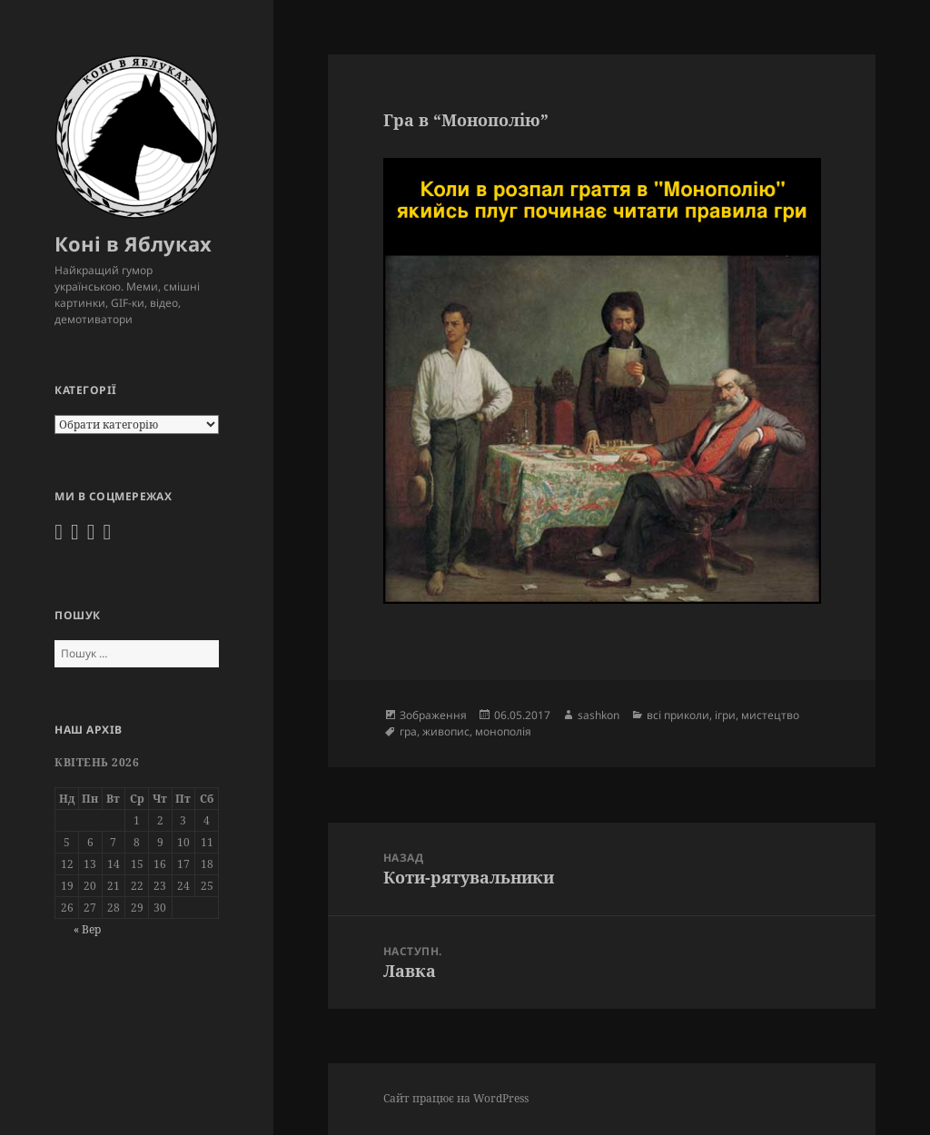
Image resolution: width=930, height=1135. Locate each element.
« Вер (87, 929)
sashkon (598, 715)
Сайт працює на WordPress (456, 1098)
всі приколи (678, 715)
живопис (446, 731)
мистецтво (770, 715)
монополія (503, 731)
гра (408, 731)
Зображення (433, 715)
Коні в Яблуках (133, 243)
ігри (725, 715)
